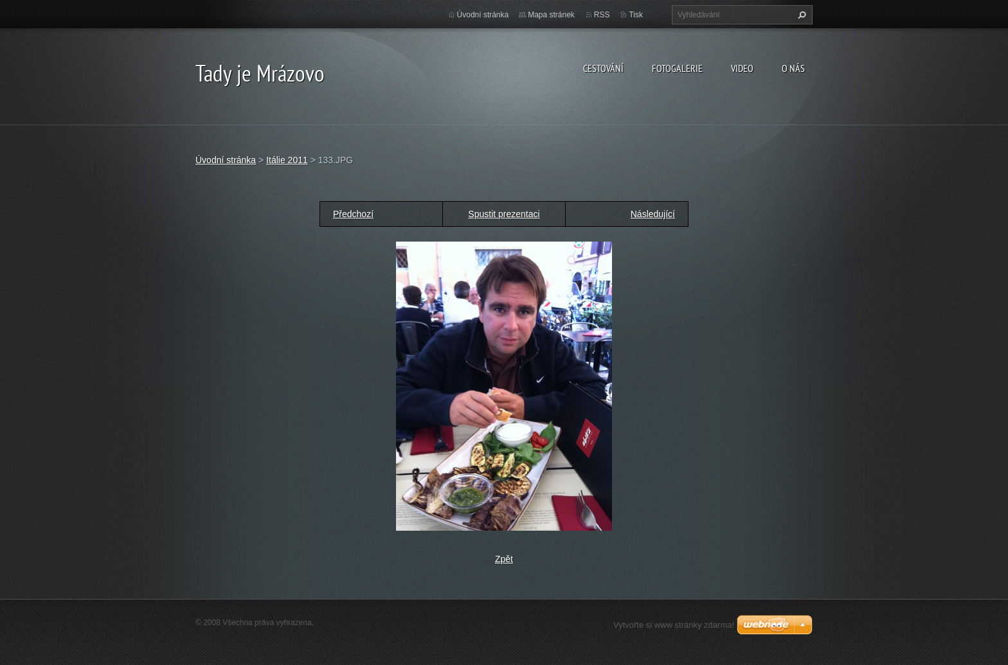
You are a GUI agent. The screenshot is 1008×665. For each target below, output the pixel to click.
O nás (793, 68)
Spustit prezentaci (503, 214)
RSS (602, 14)
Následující (653, 214)
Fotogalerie (677, 68)
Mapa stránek (551, 14)
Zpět (504, 559)
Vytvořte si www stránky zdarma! (673, 625)
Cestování (603, 68)
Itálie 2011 (287, 160)
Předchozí (353, 214)
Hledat (800, 14)
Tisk (636, 14)
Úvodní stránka (483, 14)
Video (742, 68)
